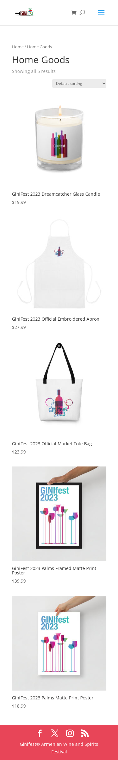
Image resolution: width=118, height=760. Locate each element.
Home (18, 47)
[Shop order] (79, 83)
